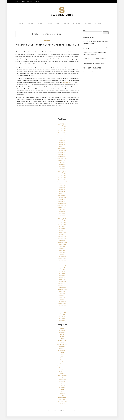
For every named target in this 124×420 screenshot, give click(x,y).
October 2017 (62, 312)
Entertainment (62, 353)
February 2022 (62, 222)
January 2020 (62, 261)
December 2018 (62, 287)
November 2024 (62, 158)
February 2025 (62, 152)
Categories (23, 1)
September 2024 (62, 161)
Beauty (62, 338)
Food (62, 359)
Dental (62, 346)
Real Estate (88, 23)
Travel (62, 398)
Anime (62, 332)
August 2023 (62, 187)
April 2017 (62, 324)
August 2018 (62, 295)
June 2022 (62, 214)
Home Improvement (62, 369)
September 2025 (62, 138)
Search (84, 30)
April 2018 (62, 300)
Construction (62, 344)
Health (58, 23)
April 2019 (62, 279)
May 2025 (62, 146)
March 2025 (62, 150)
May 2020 (62, 253)
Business (40, 23)
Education (62, 349)
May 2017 (62, 322)
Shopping (49, 23)
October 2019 (62, 267)
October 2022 (62, 206)
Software (62, 392)
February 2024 (62, 175)
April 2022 (62, 218)
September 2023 (62, 185)
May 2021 (62, 230)
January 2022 (62, 224)
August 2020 (62, 248)
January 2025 (62, 154)
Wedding (62, 406)
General (47, 40)
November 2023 (62, 181)
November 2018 (62, 289)
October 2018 (62, 291)
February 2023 (62, 199)
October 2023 (62, 183)
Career (62, 342)
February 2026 (62, 128)
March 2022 (62, 220)
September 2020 (62, 246)
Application (62, 334)
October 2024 (62, 159)
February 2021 (62, 236)
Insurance (62, 371)
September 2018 (62, 293)
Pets (62, 381)
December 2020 (62, 240)
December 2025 (62, 132)
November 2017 (62, 310)
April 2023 (62, 195)
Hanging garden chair (68, 85)
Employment (62, 351)
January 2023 (62, 201)
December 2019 (62, 263)
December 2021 (62, 226)
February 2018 (62, 304)
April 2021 (62, 232)
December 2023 (62, 179)
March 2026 (62, 126)
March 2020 (62, 257)
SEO (62, 387)
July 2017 (62, 318)
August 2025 (62, 140)
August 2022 (62, 210)
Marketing (62, 375)
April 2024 (62, 171)
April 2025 (62, 148)
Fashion (62, 355)
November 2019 (62, 265)
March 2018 (62, 302)
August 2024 (62, 163)
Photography (62, 383)
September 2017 (62, 314)
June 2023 (62, 191)
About (17, 1)
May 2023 (62, 193)
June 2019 (62, 275)
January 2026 (62, 130)
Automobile (62, 336)
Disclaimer (29, 1)
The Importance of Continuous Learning (94, 63)
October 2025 (62, 136)
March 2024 (62, 173)
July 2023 (62, 189)
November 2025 (62, 134)
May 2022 (62, 216)
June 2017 (62, 320)
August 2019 (62, 271)
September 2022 (62, 208)
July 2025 (62, 142)
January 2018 (62, 306)
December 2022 (62, 203)
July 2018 (62, 297)
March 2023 (62, 197)
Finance (66, 23)
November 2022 (62, 205)
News (62, 377)
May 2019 (62, 277)
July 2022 (62, 212)
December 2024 (62, 156)
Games (62, 361)
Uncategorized (62, 400)
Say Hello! (36, 1)
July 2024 (62, 165)
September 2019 (62, 269)
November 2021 (62, 228)
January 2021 (62, 238)
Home (21, 23)
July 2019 (62, 273)
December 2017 (62, 308)
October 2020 (62, 244)
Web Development (62, 404)
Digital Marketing (62, 347)
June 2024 (62, 167)
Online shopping (62, 379)
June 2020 (62, 252)
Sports (62, 394)
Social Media (62, 391)
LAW (62, 373)
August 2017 (62, 316)
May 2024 (62, 169)
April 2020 (62, 255)
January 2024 (62, 177)
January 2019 (62, 285)
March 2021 (62, 234)
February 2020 (62, 259)
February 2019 (62, 283)
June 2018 (62, 299)
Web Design (62, 402)
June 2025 (62, 144)
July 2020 (62, 250)
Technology (77, 23)
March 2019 (62, 281)
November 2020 (62, 242)
